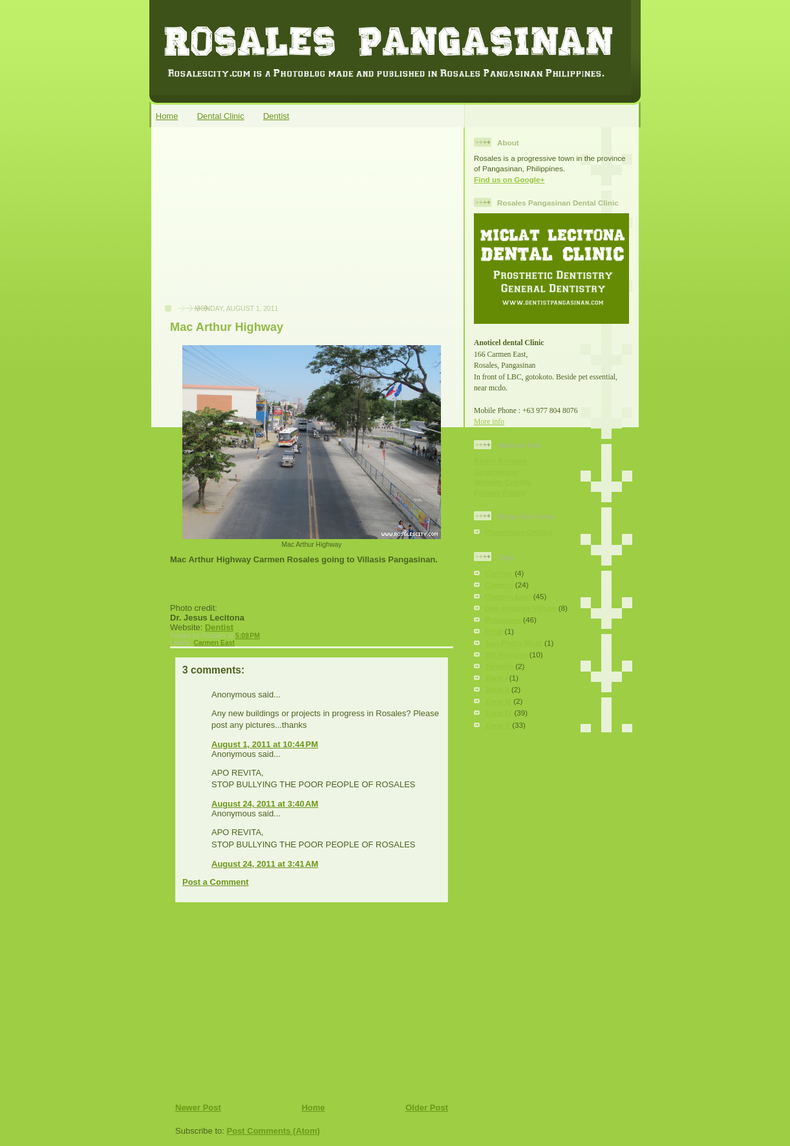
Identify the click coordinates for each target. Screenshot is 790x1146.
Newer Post (198, 1107)
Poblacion (503, 619)
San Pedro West (513, 643)
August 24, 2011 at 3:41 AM (264, 864)
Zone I (496, 678)
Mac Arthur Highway (226, 327)
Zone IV (498, 712)
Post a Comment (215, 882)
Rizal (493, 631)
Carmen (499, 584)
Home (167, 116)
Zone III (498, 701)
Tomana (499, 666)
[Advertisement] (253, 222)
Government (496, 471)
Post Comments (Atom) (273, 1131)
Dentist (276, 116)
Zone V (497, 725)
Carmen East (214, 642)
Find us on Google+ (509, 179)
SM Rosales (506, 654)
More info (489, 422)
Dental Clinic (220, 116)
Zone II (497, 689)
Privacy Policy (499, 492)
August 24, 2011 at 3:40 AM (264, 804)
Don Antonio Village (520, 608)
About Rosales (500, 460)
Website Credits (502, 482)
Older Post (426, 1107)
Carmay (499, 573)
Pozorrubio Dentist (519, 531)
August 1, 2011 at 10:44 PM (264, 744)
